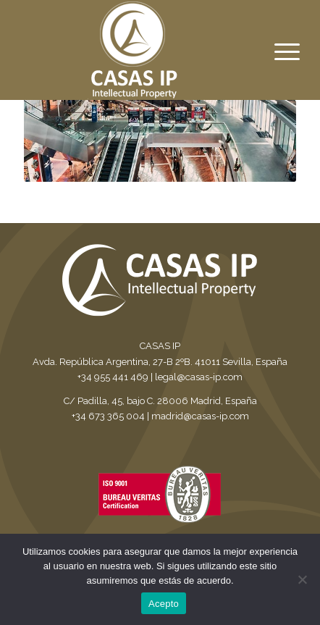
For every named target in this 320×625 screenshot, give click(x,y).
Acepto (163, 603)
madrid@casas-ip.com (200, 416)
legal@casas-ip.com (199, 377)
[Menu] (276, 52)
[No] (302, 579)
